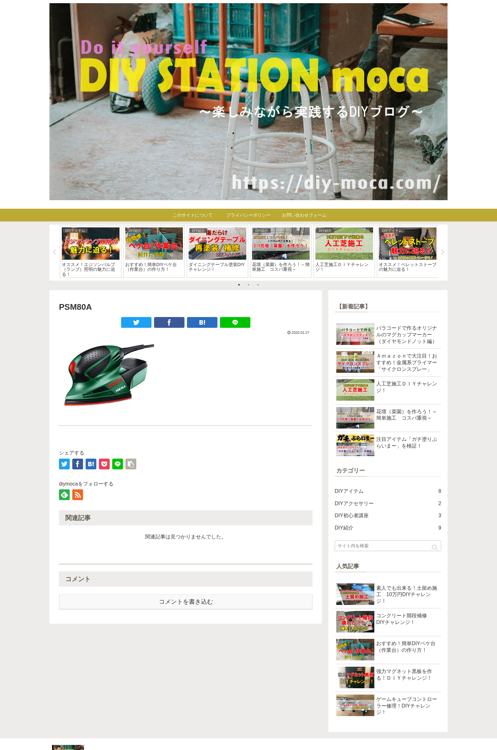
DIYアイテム (388, 491)
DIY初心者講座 (388, 515)
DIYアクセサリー (388, 503)
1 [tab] (239, 285)
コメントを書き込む (186, 601)
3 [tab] (258, 285)
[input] (388, 545)
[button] (434, 547)
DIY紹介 (388, 528)
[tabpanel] (90, 251)
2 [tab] (248, 285)
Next (443, 252)
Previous (54, 252)
